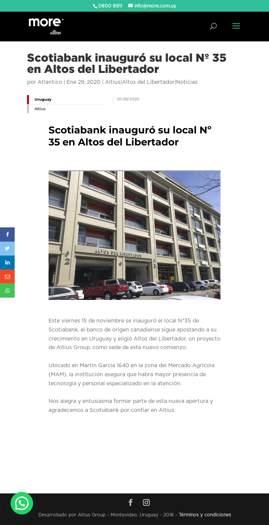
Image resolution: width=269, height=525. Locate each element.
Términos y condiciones (205, 515)
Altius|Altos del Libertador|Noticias (151, 82)
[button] (22, 503)
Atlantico (50, 82)
